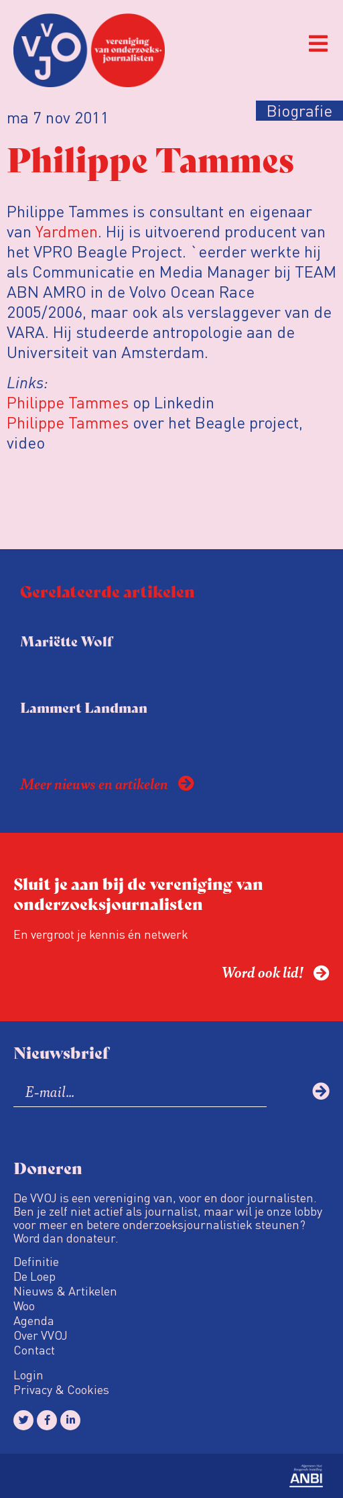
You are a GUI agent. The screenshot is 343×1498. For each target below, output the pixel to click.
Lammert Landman (83, 707)
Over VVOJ (40, 1335)
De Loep (34, 1276)
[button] (318, 44)
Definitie (36, 1261)
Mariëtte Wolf (66, 640)
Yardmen (67, 231)
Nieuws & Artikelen (65, 1290)
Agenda (33, 1320)
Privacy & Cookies (61, 1389)
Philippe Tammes (68, 402)
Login (28, 1374)
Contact (34, 1349)
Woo (24, 1305)
